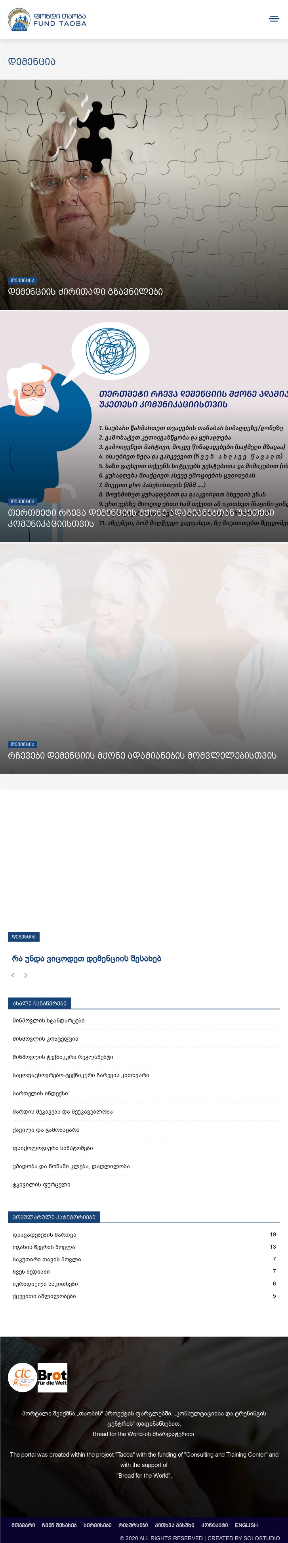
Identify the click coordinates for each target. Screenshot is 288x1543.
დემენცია (22, 280)
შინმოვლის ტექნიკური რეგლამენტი (63, 1057)
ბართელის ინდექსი (40, 1093)
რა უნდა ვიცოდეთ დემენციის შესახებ (86, 959)
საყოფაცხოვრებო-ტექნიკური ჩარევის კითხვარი (81, 1075)
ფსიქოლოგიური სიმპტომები (53, 1148)
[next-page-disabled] (26, 977)
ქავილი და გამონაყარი (46, 1130)
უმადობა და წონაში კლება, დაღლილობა (71, 1166)
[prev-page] (13, 977)
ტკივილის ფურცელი (42, 1184)
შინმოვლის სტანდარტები (49, 1020)
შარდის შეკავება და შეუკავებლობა (63, 1112)
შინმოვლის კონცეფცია (45, 1039)
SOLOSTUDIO (262, 1538)
